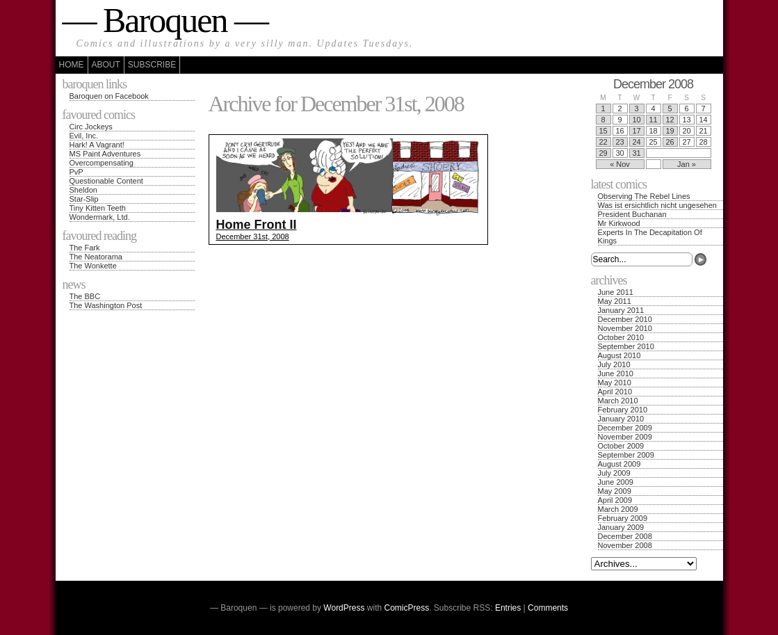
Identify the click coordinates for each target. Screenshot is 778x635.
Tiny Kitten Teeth (98, 208)
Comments (548, 608)
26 (669, 142)
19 (669, 131)
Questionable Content (106, 181)
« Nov (620, 164)
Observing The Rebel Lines (644, 196)
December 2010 (625, 319)
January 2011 (621, 310)
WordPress (343, 608)
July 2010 (614, 364)
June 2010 (615, 373)
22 (603, 142)
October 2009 (621, 446)
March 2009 (618, 509)
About (106, 65)
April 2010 (615, 391)
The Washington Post (106, 305)
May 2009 (614, 491)
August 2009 (619, 464)
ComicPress (407, 608)
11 (653, 119)
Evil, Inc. (84, 135)
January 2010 (621, 419)
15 (603, 131)
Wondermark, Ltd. (100, 217)
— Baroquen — (165, 20)
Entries (508, 608)
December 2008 (625, 536)
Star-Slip (84, 199)
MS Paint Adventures (105, 154)
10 (636, 119)
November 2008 (625, 545)
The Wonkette (93, 266)
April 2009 (615, 500)
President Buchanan (632, 214)
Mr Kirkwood (619, 223)
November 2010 (625, 328)
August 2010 (619, 355)
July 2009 (614, 473)
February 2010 (623, 409)
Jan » (686, 164)
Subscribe (152, 65)
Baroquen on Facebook (109, 96)
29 (603, 153)
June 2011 (615, 292)
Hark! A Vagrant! (97, 144)
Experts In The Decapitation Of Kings (650, 236)
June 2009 (615, 482)
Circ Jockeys (91, 126)
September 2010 (626, 346)
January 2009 (621, 527)
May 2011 (614, 301)
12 (669, 119)
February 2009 (623, 518)
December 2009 (625, 428)
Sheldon (83, 190)
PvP (76, 172)
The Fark (85, 247)
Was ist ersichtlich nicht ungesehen (657, 205)
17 (636, 131)
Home (71, 65)
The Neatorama (96, 256)
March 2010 (618, 400)
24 (636, 142)
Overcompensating (101, 163)
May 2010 (614, 382)
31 (636, 153)
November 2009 (625, 437)
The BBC (85, 296)
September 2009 (626, 455)
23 (619, 142)
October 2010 (621, 337)
